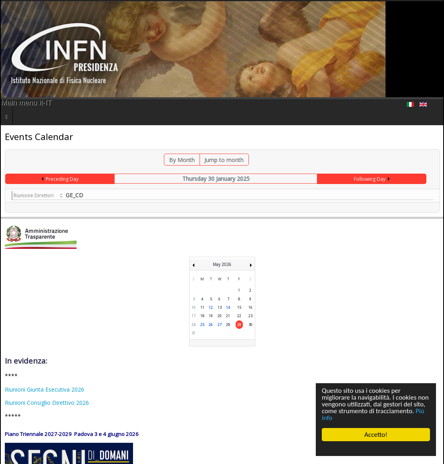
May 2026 (222, 264)
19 (211, 315)
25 (202, 324)
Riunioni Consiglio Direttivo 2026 (47, 402)
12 (211, 307)
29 (239, 324)
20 (220, 315)
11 (202, 307)
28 (228, 324)
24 (194, 324)
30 (250, 324)
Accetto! (375, 434)
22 (239, 315)
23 (250, 315)
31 (194, 333)
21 (228, 315)
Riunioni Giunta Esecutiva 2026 (44, 389)
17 (194, 315)
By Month (182, 160)
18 (202, 315)
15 (239, 307)
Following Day (369, 179)
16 (250, 307)
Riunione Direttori (34, 195)
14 (228, 307)
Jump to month (224, 160)
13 (220, 307)
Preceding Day (62, 179)
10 (194, 307)
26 (211, 324)
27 (220, 324)
